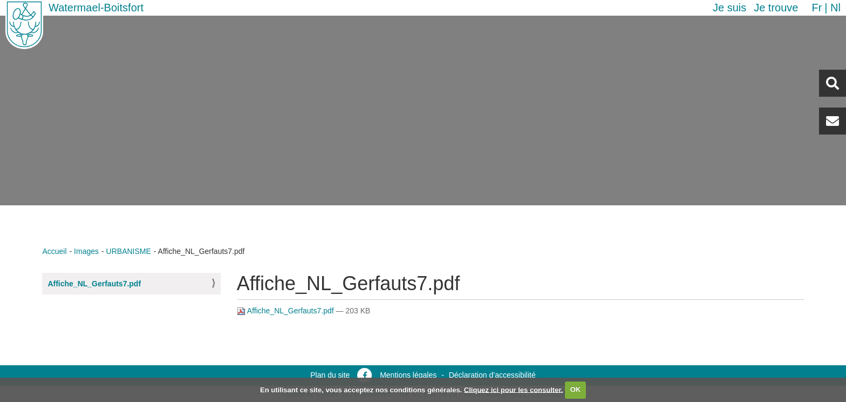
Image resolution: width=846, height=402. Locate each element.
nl (835, 8)
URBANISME (128, 251)
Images (86, 251)
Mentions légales (408, 375)
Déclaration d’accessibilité (492, 375)
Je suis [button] (729, 8)
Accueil (54, 251)
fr (816, 8)
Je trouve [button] (776, 8)
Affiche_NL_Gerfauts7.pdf (94, 283)
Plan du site (330, 375)
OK (575, 389)
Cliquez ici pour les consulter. (513, 389)
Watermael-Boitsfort (96, 8)
